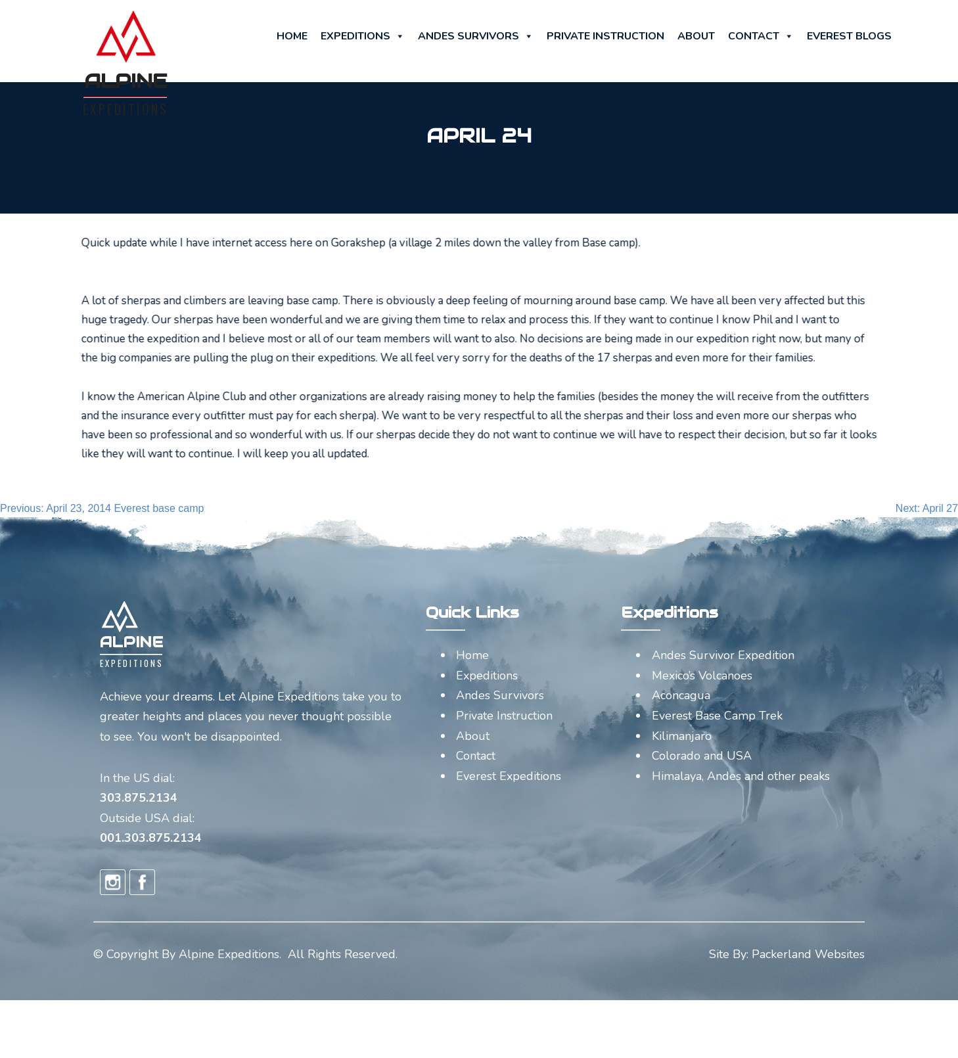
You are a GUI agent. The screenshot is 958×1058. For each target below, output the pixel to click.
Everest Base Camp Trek (717, 716)
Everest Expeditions (508, 776)
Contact (761, 36)
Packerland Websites (808, 954)
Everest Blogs (849, 36)
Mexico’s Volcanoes (702, 675)
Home (292, 36)
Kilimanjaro (682, 736)
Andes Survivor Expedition (723, 655)
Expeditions (363, 36)
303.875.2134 (138, 798)
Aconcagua (681, 695)
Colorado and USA (702, 756)
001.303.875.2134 (151, 838)
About (696, 36)
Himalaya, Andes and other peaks (741, 776)
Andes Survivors (476, 36)
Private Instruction (605, 36)
